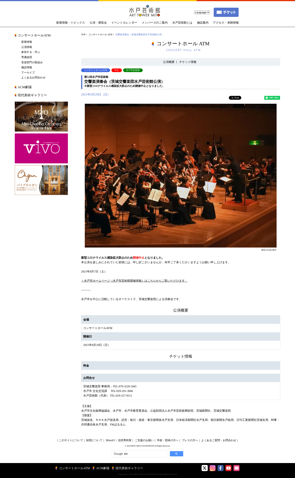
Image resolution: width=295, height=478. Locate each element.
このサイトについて (71, 440)
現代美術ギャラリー (32, 95)
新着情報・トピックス (70, 22)
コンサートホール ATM (100, 34)
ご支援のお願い (144, 440)
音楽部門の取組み (32, 62)
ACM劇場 (25, 87)
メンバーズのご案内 (155, 22)
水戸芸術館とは (182, 22)
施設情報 (26, 67)
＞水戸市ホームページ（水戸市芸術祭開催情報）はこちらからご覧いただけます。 (134, 280)
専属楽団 (26, 57)
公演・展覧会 (98, 22)
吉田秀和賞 (124, 440)
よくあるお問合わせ (33, 77)
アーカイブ (28, 72)
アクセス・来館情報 (226, 22)
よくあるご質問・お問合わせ (218, 440)
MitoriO (110, 440)
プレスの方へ (190, 440)
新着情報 (26, 41)
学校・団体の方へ (167, 440)
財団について (94, 440)
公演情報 (26, 47)
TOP (83, 34)
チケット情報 (187, 61)
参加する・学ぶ (30, 52)
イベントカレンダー (124, 22)
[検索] (139, 454)
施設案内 (202, 22)
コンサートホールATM (34, 35)
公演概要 (169, 61)
